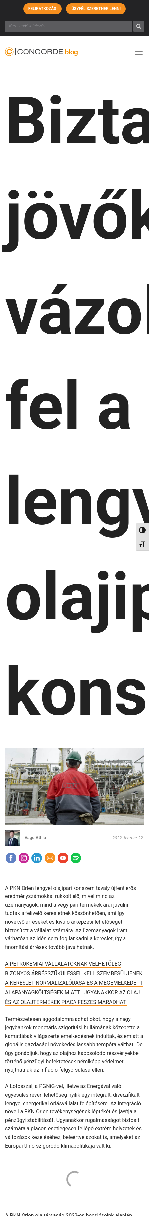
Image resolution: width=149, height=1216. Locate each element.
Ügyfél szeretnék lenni (96, 8)
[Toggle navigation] (138, 51)
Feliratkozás (42, 8)
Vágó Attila (35, 837)
